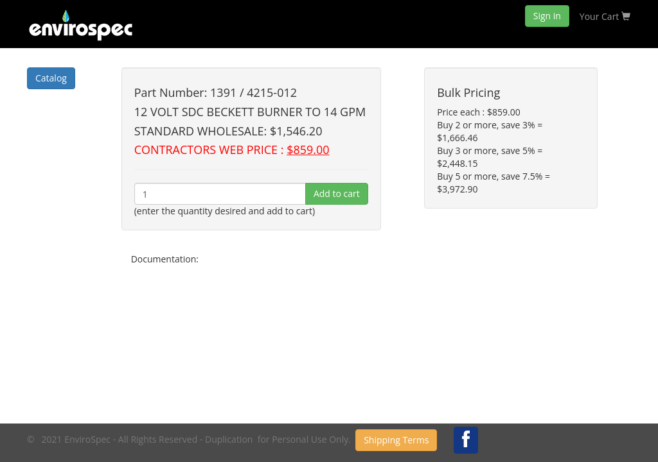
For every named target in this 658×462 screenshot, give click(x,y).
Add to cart (337, 193)
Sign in (547, 16)
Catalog (51, 78)
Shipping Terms (396, 440)
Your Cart (605, 16)
